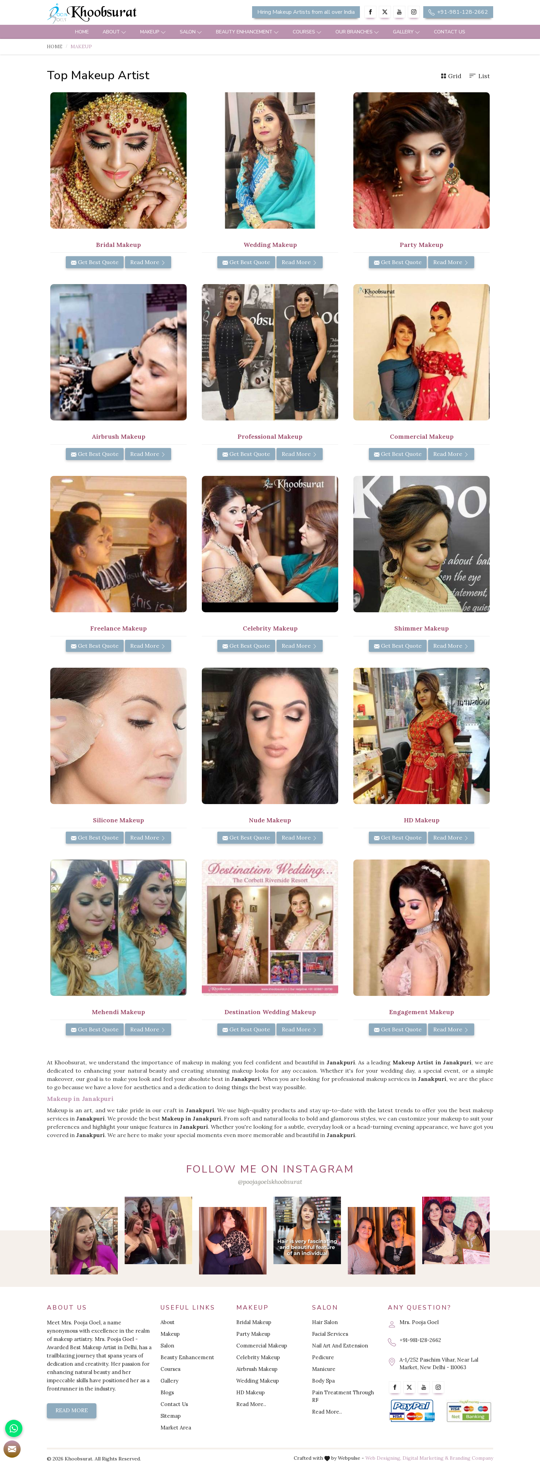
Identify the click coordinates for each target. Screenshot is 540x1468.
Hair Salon (325, 1322)
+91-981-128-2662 (458, 12)
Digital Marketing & (425, 1458)
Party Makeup (421, 245)
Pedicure (323, 1357)
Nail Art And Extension (340, 1345)
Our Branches (357, 31)
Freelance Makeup (118, 628)
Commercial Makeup (422, 436)
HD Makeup (421, 820)
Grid (451, 76)
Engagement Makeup (421, 1012)
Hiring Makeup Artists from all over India (306, 12)
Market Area (175, 1427)
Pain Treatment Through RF (343, 1396)
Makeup (153, 31)
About (114, 31)
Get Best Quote (94, 262)
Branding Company (471, 1458)
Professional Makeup (270, 436)
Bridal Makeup (118, 245)
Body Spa (323, 1380)
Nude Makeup (270, 820)
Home (82, 32)
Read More (148, 262)
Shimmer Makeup (421, 628)
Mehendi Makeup (118, 1012)
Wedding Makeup (270, 245)
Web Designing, (383, 1458)
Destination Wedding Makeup (270, 1012)
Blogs (167, 1392)
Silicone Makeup (118, 820)
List (479, 76)
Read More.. (251, 1404)
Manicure (323, 1369)
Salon (191, 31)
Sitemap (170, 1416)
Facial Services (330, 1334)
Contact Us (449, 32)
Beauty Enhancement (247, 31)
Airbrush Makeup (118, 436)
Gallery (406, 31)
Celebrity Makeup (270, 628)
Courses (307, 31)
